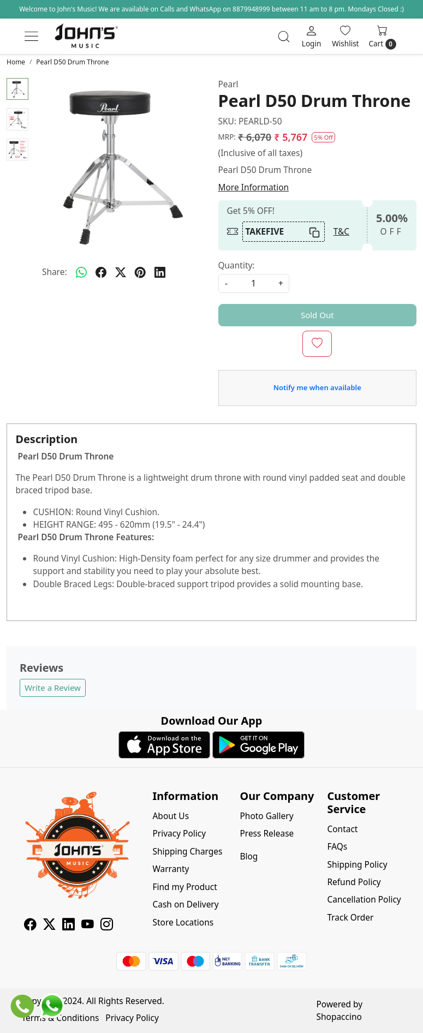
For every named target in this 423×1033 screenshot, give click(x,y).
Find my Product (185, 887)
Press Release (267, 833)
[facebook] (101, 272)
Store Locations (183, 922)
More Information (253, 187)
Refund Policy (353, 882)
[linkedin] (160, 272)
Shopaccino (339, 1017)
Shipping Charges (188, 851)
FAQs (337, 846)
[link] (283, 36)
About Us (171, 816)
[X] (49, 925)
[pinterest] (140, 272)
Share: (54, 272)
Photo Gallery (266, 816)
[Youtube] (87, 925)
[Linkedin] (68, 925)
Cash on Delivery (186, 904)
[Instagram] (106, 925)
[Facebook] (30, 925)
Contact (342, 829)
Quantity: (236, 265)
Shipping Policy (357, 864)
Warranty (171, 869)
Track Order (350, 917)
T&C (341, 231)
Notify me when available (317, 387)
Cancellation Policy (364, 899)
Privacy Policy (179, 833)
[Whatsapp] (81, 272)
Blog (249, 856)
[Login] (311, 36)
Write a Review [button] (53, 687)
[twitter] (120, 272)
